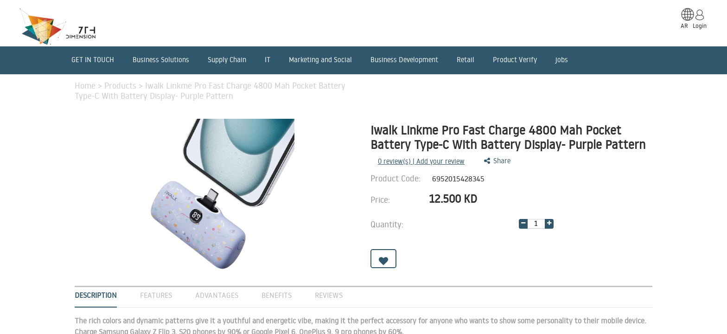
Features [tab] (156, 295)
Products (121, 85)
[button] (383, 258)
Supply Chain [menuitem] (227, 59)
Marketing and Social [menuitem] (320, 59)
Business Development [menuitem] (404, 59)
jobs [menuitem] (561, 59)
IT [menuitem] (267, 59)
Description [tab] (96, 295)
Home (86, 85)
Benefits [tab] (276, 295)
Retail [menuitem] (465, 59)
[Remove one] (523, 224)
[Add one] (549, 224)
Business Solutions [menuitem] (161, 59)
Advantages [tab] (216, 295)
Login (700, 25)
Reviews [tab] (329, 295)
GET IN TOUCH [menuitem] (92, 59)
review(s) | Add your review (421, 161)
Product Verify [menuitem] (515, 59)
